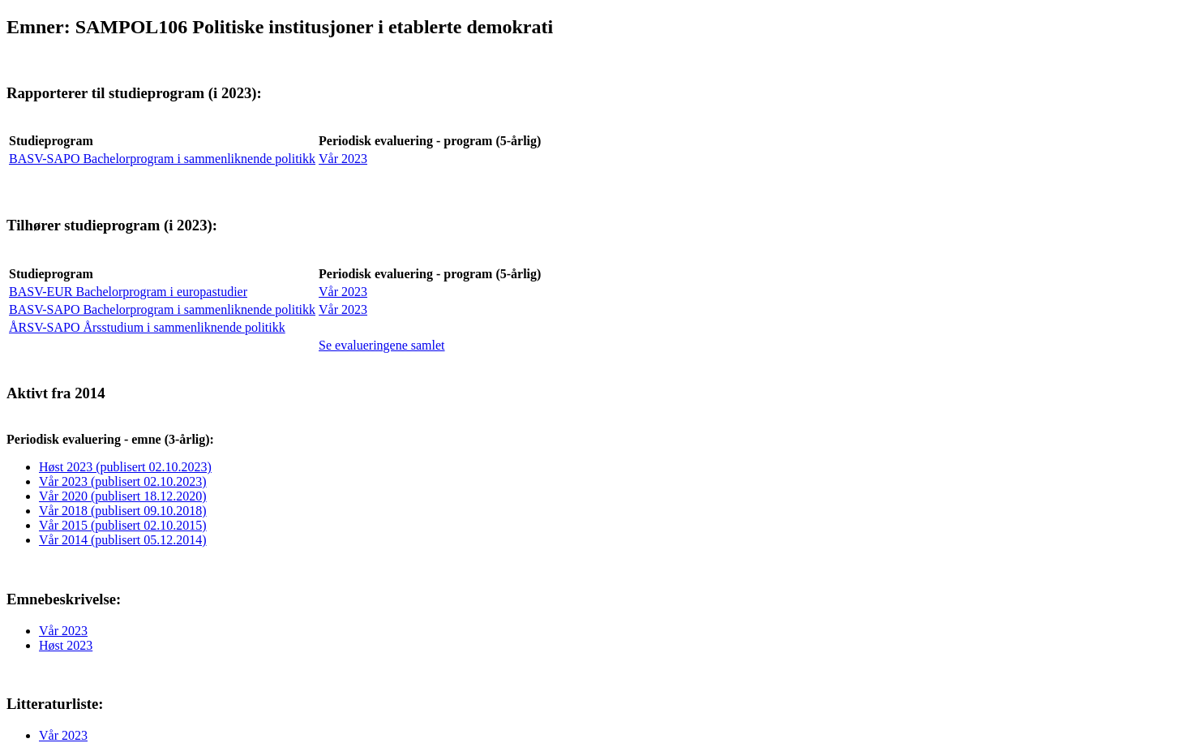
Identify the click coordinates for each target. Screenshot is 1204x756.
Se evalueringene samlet (382, 345)
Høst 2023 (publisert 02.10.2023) (125, 467)
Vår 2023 (343, 158)
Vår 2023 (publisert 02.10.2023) (123, 481)
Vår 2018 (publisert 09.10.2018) (123, 511)
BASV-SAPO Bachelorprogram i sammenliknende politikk (162, 158)
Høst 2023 (65, 645)
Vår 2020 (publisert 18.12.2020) (123, 496)
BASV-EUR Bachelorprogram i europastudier (128, 292)
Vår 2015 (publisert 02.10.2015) (123, 525)
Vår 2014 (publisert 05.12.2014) (123, 540)
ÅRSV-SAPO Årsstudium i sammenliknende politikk (147, 327)
